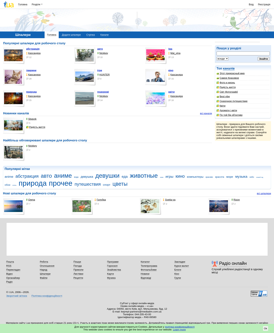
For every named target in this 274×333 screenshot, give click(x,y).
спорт (106, 184)
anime (9, 176)
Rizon (235, 199)
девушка (87, 176)
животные (144, 175)
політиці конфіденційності (180, 326)
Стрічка (90, 34)
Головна (22, 4)
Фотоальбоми (149, 269)
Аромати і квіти (227, 110)
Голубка (100, 199)
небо (251, 177)
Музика (111, 277)
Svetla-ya (169, 199)
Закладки (179, 261)
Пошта (10, 261)
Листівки (78, 273)
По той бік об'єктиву (230, 115)
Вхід (251, 4)
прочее (60, 183)
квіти (171, 91)
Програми (113, 261)
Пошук (77, 261)
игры (169, 176)
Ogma (30, 199)
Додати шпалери (71, 34)
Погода (78, 265)
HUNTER (103, 74)
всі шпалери (264, 193)
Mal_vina (174, 53)
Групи (177, 277)
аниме (63, 175)
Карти (110, 273)
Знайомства (114, 269)
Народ (43, 269)
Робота (44, 261)
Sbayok (31, 118)
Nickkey (102, 53)
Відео (9, 273)
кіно (170, 70)
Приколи (78, 269)
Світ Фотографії (227, 91)
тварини (31, 70)
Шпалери (45, 273)
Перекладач (13, 269)
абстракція (33, 48)
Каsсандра (33, 53)
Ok (265, 328)
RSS (9, 265)
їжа (170, 48)
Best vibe (223, 96)
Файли (44, 277)
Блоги (177, 269)
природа (31, 91)
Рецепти (78, 277)
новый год (259, 177)
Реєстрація (264, 4)
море (229, 176)
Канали (104, 34)
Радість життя (226, 87)
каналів (229, 68)
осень (14, 185)
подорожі (103, 91)
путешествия (87, 184)
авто (100, 48)
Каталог (145, 261)
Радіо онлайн (233, 263)
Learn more (179, 329)
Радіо (9, 281)
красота (219, 176)
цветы (120, 184)
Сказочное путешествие (232, 101)
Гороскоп (112, 265)
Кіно (176, 273)
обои (7, 184)
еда (125, 176)
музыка (241, 176)
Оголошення (47, 265)
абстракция (27, 176)
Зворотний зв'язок (16, 295)
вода (76, 177)
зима (161, 177)
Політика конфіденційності (46, 295)
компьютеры (195, 176)
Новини (145, 273)
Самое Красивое (228, 78)
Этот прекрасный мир (231, 73)
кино (180, 176)
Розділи (36, 4)
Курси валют (181, 265)
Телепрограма (149, 265)
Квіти (221, 105)
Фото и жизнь (226, 82)
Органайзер (13, 277)
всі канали (206, 113)
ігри (99, 70)
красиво (209, 177)
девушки (107, 175)
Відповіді (146, 277)
